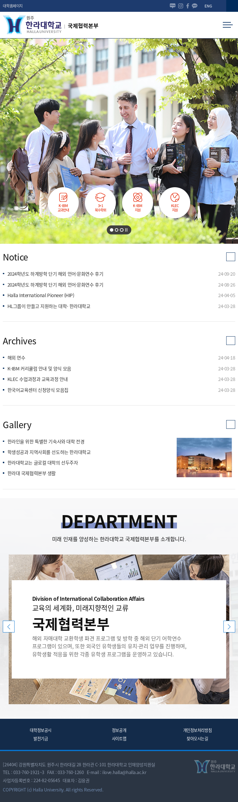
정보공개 (119, 730)
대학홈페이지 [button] (12, 6)
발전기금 (40, 738)
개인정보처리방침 (197, 730)
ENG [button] (208, 6)
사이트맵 (119, 738)
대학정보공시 (40, 730)
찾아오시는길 (197, 738)
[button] (232, 6)
